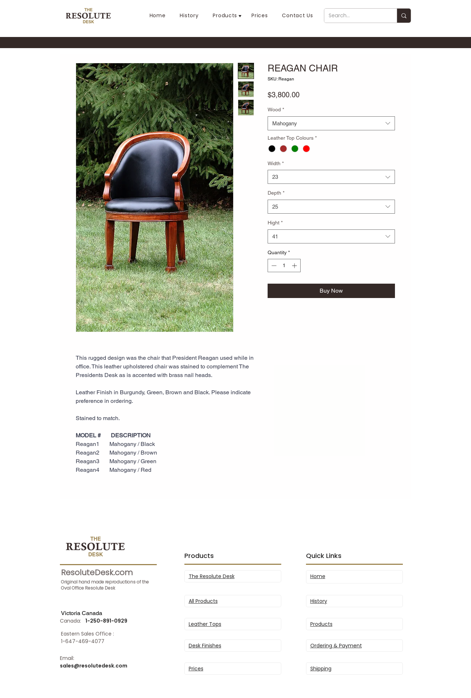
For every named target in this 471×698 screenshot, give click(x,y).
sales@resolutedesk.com (93, 665)
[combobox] (331, 123)
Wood (276, 109)
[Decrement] (273, 265)
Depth (276, 193)
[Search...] (355, 16)
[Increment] (295, 265)
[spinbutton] (284, 265)
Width (276, 163)
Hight (275, 222)
